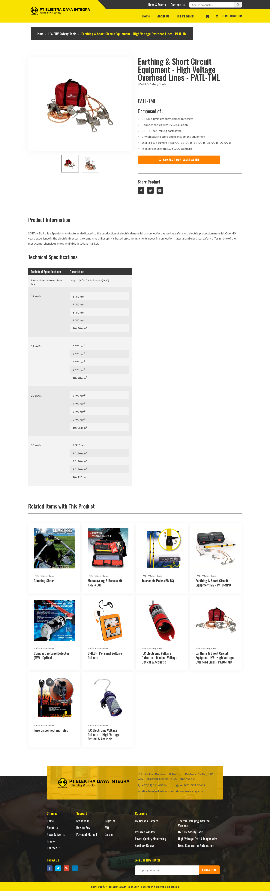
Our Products (186, 16)
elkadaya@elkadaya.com (156, 792)
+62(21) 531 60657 (190, 786)
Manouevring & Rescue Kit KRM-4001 (105, 584)
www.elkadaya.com (190, 792)
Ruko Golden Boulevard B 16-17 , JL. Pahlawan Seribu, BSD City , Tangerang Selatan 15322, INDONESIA (175, 777)
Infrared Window (145, 832)
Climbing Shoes (44, 581)
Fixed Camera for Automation (196, 850)
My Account (83, 821)
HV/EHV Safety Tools (65, 33)
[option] (80, 104)
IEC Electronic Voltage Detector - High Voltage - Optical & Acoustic (104, 735)
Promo (51, 842)
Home (146, 16)
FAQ (107, 828)
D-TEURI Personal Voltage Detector (105, 656)
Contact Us (178, 4)
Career (109, 835)
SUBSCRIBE (210, 873)
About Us (163, 16)
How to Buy (83, 828)
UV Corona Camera (147, 821)
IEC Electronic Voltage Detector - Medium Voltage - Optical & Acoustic (160, 659)
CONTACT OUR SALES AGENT (177, 160)
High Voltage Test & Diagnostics (191, 841)
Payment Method (87, 835)
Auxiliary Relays (144, 850)
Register (110, 821)
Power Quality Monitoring (151, 839)
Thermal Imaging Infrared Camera (194, 823)
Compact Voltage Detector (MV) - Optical (51, 656)
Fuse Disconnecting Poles (51, 731)
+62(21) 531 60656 (152, 786)
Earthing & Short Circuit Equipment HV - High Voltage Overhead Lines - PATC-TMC (215, 659)
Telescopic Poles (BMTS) (158, 581)
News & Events (157, 4)
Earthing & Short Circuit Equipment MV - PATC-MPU (213, 584)
